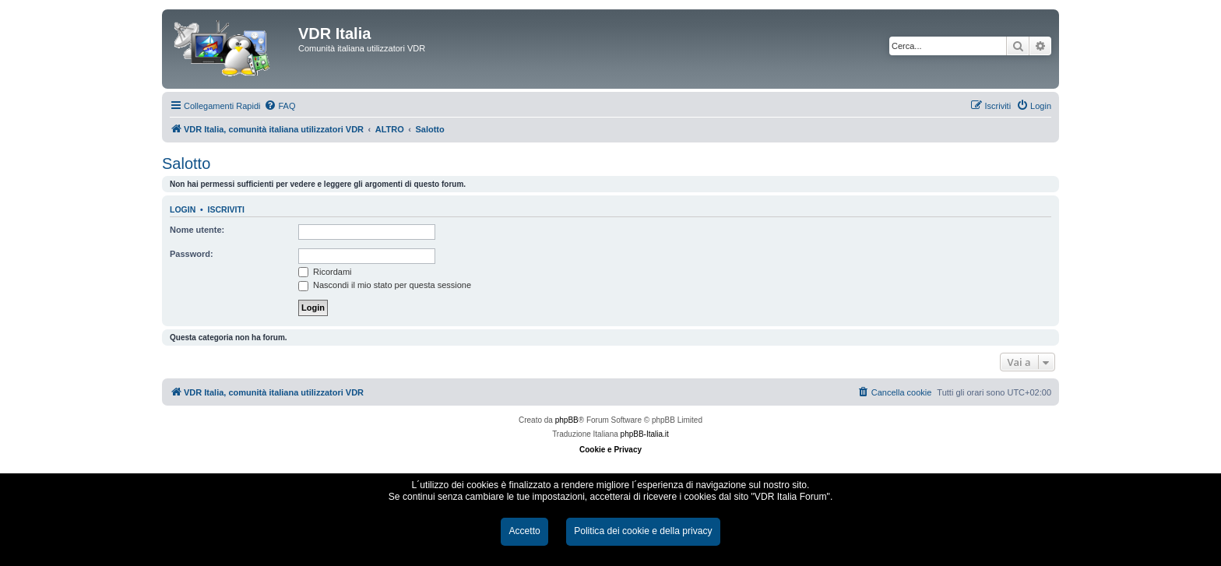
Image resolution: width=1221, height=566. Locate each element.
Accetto (524, 531)
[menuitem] (279, 106)
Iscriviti (226, 209)
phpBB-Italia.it (645, 434)
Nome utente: (197, 229)
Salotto (186, 163)
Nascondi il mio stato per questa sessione (384, 285)
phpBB (567, 420)
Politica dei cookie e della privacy (643, 531)
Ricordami (325, 271)
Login (182, 209)
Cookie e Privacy (610, 449)
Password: (191, 253)
